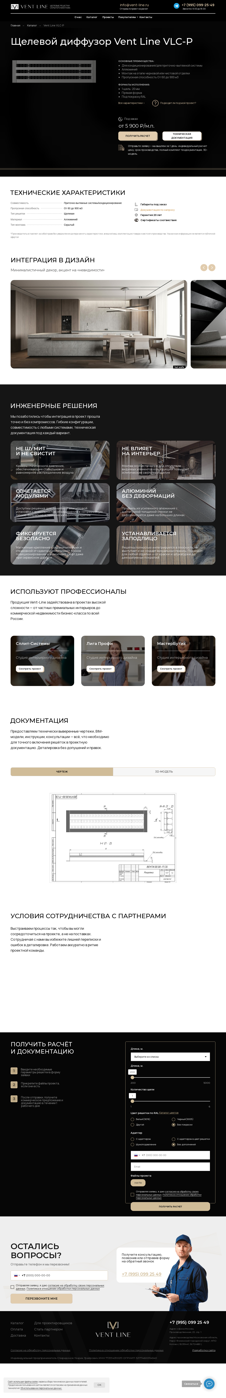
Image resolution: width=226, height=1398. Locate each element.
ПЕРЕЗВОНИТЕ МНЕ (41, 1333)
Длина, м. (137, 1083)
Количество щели (142, 1124)
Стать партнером (48, 1364)
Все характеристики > (131, 103)
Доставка (18, 1370)
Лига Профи (100, 685)
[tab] (62, 806)
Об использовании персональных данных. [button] (41, 1388)
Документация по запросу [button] (157, 209)
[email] (170, 1201)
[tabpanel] (113, 872)
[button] (179, 103)
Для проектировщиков (53, 1358)
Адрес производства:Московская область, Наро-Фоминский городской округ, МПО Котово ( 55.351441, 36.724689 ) (194, 1375)
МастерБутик (171, 685)
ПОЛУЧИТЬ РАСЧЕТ (170, 1241)
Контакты (41, 1370)
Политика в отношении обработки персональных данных (168, 1231)
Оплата (17, 1364)
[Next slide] (211, 267)
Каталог (32, 25)
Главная (15, 25)
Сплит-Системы (33, 685)
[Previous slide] (203, 267)
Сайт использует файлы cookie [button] (23, 1381)
